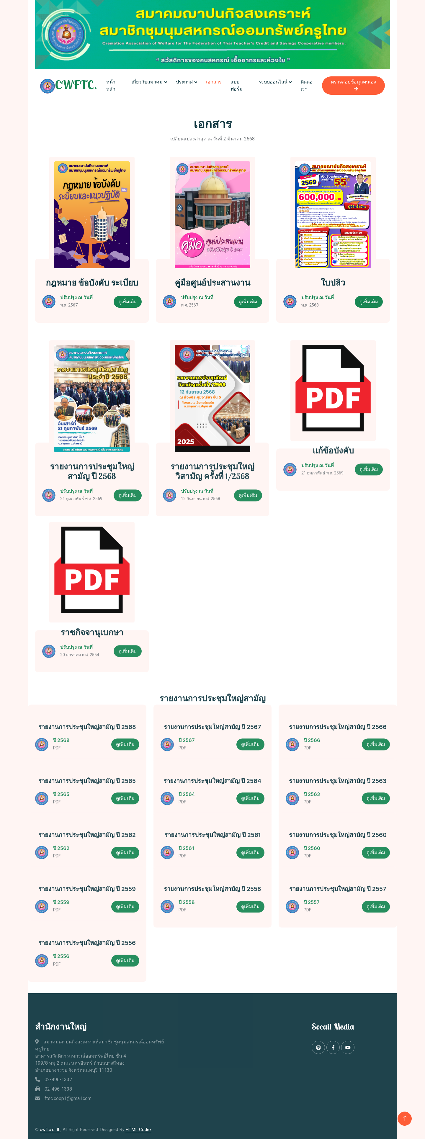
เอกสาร (215, 81)
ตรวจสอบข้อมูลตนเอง (351, 84)
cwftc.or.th (50, 1128)
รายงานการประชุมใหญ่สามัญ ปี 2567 (212, 744)
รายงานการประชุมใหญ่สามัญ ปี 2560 (338, 852)
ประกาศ (185, 81)
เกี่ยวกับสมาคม (148, 81)
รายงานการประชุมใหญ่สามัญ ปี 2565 (87, 798)
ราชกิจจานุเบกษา (92, 690)
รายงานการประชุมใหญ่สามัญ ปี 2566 (338, 744)
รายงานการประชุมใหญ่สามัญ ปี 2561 (212, 852)
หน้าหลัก (112, 85)
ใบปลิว (333, 281)
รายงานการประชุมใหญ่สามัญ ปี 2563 (338, 798)
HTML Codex (138, 1128)
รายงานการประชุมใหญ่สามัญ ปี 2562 (87, 852)
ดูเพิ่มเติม (127, 300)
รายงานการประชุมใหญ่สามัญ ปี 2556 (87, 960)
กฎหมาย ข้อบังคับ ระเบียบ (92, 281)
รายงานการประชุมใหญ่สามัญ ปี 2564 (212, 798)
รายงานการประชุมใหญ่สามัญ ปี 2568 (92, 540)
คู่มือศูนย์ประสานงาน (212, 281)
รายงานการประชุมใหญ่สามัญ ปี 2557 (337, 906)
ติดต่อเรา (306, 85)
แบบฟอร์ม (238, 85)
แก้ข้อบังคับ (333, 519)
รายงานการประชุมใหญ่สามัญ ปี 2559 (87, 906)
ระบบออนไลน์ (272, 81)
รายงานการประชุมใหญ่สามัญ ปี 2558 (212, 906)
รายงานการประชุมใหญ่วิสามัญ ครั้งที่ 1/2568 (212, 540)
